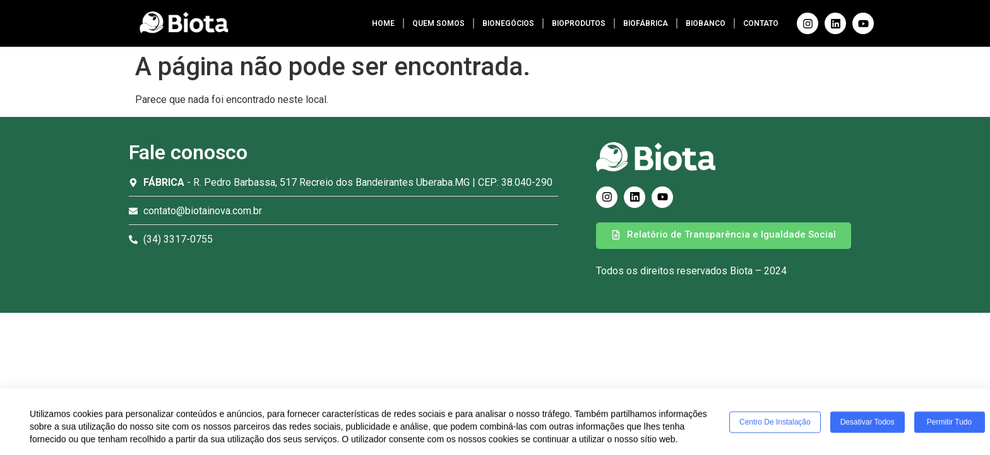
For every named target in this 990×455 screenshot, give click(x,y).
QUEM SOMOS (438, 23)
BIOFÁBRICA (645, 23)
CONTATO (760, 23)
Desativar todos (867, 423)
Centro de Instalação (775, 423)
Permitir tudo (949, 423)
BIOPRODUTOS (578, 23)
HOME (383, 23)
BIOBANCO (705, 23)
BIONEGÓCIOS (508, 23)
